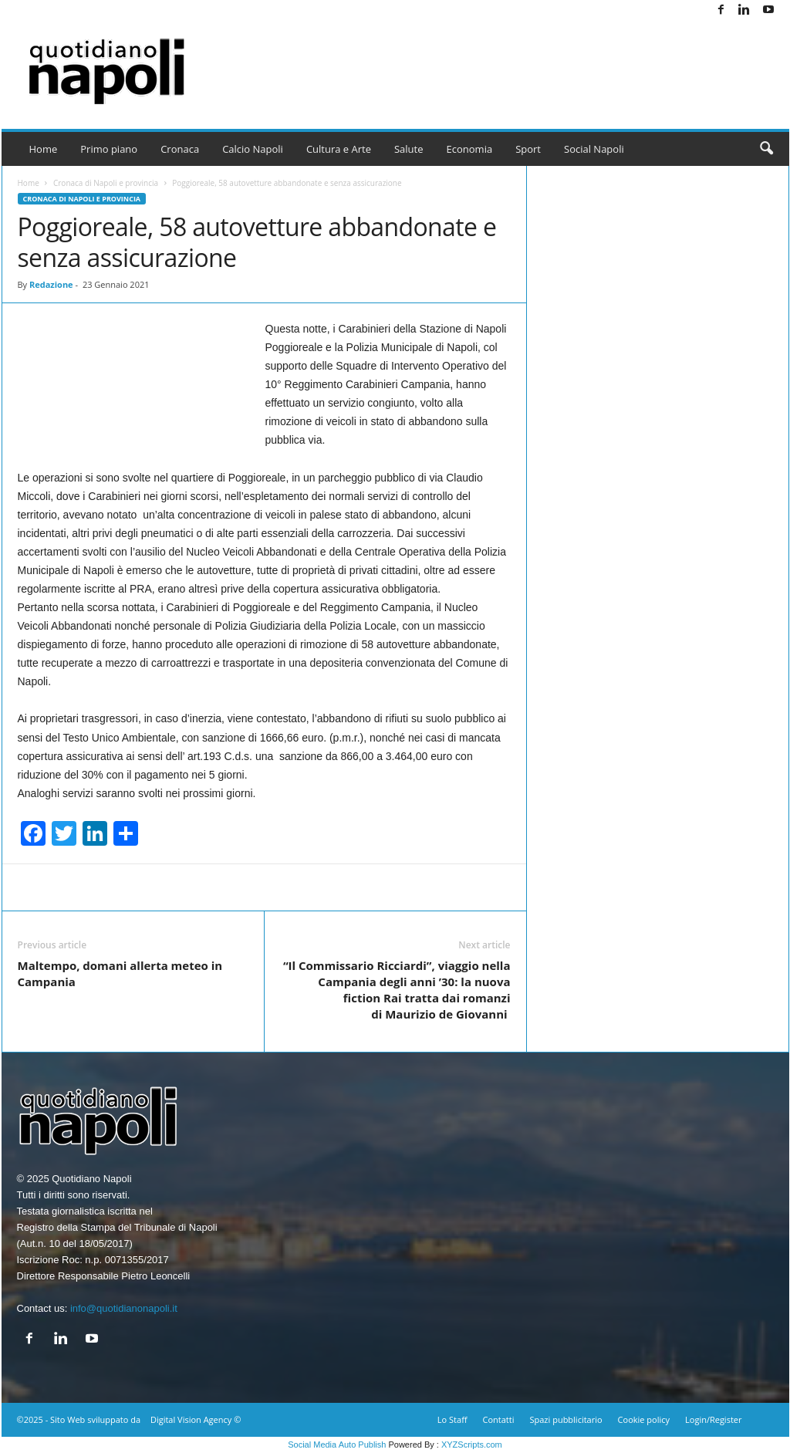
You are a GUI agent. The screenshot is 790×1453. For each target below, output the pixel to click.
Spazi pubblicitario (565, 1419)
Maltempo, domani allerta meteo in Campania (120, 973)
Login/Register (713, 1419)
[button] (766, 149)
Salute (409, 149)
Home (43, 149)
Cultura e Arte (338, 149)
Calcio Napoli (252, 149)
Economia (470, 149)
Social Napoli (594, 149)
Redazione (51, 284)
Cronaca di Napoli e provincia (105, 182)
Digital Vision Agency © (195, 1419)
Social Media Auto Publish (337, 1444)
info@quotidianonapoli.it (123, 1308)
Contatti (499, 1419)
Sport (528, 149)
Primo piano (108, 149)
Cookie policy (644, 1419)
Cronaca (179, 149)
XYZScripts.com (471, 1444)
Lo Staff (452, 1419)
